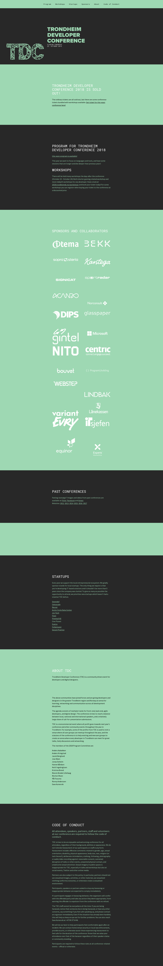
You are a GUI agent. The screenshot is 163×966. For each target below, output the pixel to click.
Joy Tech (55, 613)
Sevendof (55, 601)
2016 (80, 503)
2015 (76, 503)
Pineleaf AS (56, 618)
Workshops (60, 4)
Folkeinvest (56, 627)
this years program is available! (64, 156)
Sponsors (86, 4)
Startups (73, 4)
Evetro (54, 624)
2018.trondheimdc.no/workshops (65, 184)
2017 (85, 503)
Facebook (71, 500)
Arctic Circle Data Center (62, 610)
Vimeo (80, 500)
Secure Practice (58, 630)
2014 (71, 503)
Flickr (64, 500)
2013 (67, 503)
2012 (62, 503)
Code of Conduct (111, 4)
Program (47, 4)
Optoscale (56, 604)
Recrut (54, 607)
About (96, 4)
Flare (54, 616)
